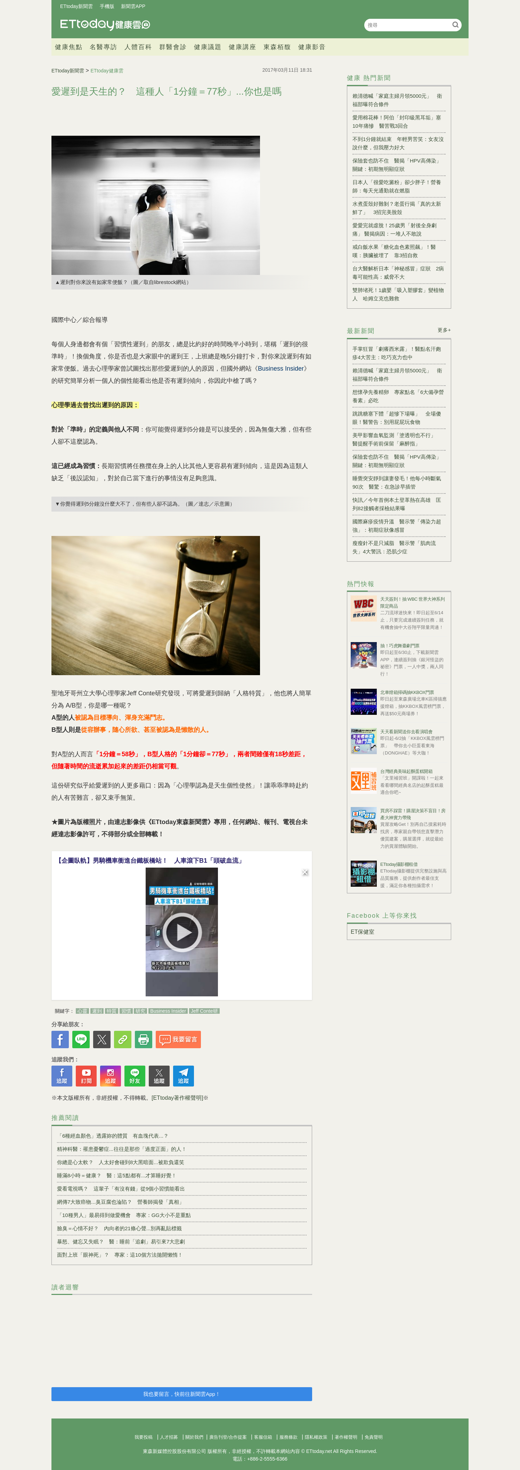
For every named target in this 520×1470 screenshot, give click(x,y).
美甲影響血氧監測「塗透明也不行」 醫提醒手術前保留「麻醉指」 (396, 439)
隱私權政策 (316, 1437)
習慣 (126, 1011)
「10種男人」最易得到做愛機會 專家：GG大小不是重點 (124, 1215)
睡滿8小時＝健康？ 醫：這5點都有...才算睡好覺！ (117, 1175)
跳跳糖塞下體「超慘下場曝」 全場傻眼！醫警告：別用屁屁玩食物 (396, 418)
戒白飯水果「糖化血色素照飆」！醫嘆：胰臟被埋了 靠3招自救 (394, 251)
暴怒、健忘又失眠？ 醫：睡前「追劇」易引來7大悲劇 (121, 1241)
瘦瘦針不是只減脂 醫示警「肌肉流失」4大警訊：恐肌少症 (394, 547)
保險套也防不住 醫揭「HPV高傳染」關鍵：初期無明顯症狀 (396, 165)
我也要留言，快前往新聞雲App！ (181, 1394)
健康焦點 (69, 47)
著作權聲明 (346, 1437)
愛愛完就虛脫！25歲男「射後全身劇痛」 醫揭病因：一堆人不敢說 (394, 229)
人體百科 (138, 47)
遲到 (97, 1011)
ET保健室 (362, 932)
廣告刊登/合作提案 (228, 1437)
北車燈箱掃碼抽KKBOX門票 (407, 692)
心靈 (82, 1011)
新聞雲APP (133, 6)
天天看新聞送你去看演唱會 (406, 731)
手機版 (107, 6)
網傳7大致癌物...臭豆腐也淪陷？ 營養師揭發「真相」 (120, 1202)
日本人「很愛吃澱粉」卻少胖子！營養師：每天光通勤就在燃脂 (396, 186)
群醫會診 (173, 47)
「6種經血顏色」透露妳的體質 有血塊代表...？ (113, 1136)
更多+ (444, 330)
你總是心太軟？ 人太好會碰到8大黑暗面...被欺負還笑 (120, 1162)
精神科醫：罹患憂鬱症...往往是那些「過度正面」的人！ (122, 1149)
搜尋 (455, 24)
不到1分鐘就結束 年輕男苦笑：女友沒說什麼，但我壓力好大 (398, 143)
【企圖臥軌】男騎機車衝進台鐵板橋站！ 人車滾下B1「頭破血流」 (150, 860)
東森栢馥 (277, 47)
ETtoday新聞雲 (76, 6)
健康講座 (243, 47)
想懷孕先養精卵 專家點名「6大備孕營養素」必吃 (398, 396)
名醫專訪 (103, 47)
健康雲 (105, 25)
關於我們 (194, 1437)
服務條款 (288, 1437)
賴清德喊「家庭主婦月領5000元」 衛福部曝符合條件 (397, 100)
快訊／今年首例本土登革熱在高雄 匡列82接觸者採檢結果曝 (396, 504)
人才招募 (169, 1437)
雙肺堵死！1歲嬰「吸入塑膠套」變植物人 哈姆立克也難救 (398, 294)
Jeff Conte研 (204, 1011)
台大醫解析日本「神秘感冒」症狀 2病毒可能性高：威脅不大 (398, 273)
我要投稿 (144, 1437)
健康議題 (208, 47)
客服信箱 (263, 1437)
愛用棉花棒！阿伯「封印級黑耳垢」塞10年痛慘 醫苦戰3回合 (396, 121)
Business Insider (168, 1011)
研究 (140, 1011)
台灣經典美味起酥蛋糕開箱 (406, 771)
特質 (111, 1011)
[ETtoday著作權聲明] (177, 1098)
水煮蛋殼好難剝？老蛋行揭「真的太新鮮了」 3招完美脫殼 (396, 208)
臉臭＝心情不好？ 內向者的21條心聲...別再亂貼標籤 (119, 1228)
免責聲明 (374, 1437)
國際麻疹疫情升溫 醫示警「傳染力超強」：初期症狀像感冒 (396, 526)
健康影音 (312, 47)
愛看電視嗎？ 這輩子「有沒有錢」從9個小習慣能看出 (121, 1189)
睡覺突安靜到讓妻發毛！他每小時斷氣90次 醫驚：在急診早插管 (396, 482)
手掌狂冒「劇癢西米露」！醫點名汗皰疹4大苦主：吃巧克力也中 (396, 353)
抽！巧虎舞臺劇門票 (400, 645)
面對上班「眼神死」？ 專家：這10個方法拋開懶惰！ (120, 1255)
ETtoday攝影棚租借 (398, 864)
